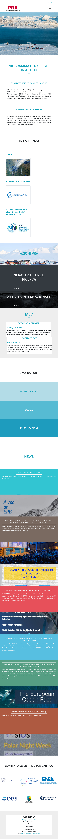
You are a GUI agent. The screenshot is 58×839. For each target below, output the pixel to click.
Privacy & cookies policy (29, 820)
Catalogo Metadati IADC (17, 327)
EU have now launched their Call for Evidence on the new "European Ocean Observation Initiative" (29, 665)
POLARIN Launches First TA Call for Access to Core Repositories (29, 590)
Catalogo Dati (29, 338)
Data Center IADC (15, 342)
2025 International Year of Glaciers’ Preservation (16, 212)
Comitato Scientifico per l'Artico (29, 83)
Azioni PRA (29, 253)
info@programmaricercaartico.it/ (31, 834)
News (29, 457)
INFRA (9, 154)
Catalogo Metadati (28, 323)
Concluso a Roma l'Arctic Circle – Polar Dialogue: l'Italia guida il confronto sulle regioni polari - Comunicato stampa (29, 522)
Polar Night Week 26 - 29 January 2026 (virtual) (29, 712)
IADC (29, 314)
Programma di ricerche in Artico (29, 68)
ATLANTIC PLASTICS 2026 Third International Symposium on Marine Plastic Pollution (29, 639)
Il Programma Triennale (29, 109)
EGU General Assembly (18, 181)
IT (48, 2)
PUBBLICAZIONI (29, 428)
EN (51, 2)
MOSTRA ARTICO (29, 391)
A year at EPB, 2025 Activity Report (29, 473)
